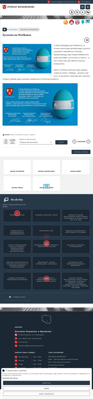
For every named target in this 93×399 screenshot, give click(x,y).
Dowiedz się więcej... (10, 378)
